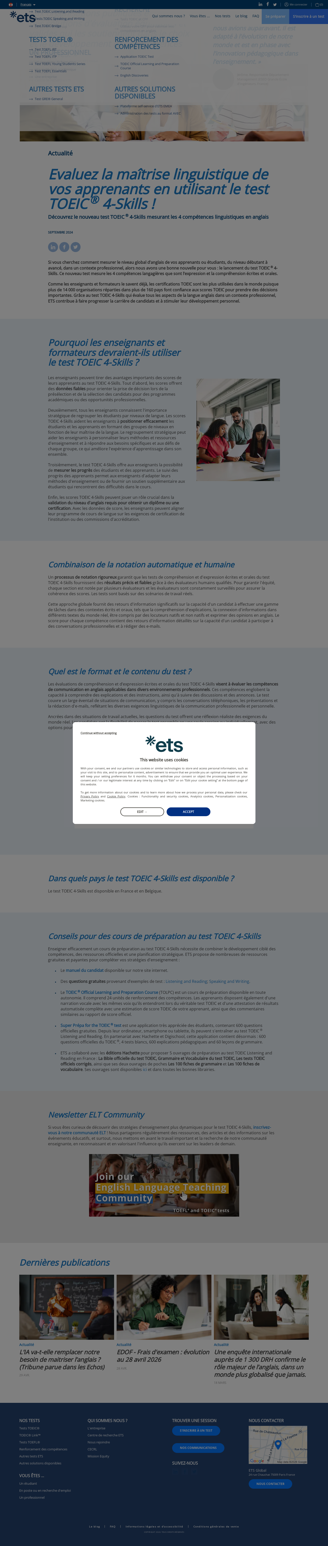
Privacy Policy (90, 796)
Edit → (142, 812)
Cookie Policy (116, 796)
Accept (188, 812)
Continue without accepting (99, 733)
